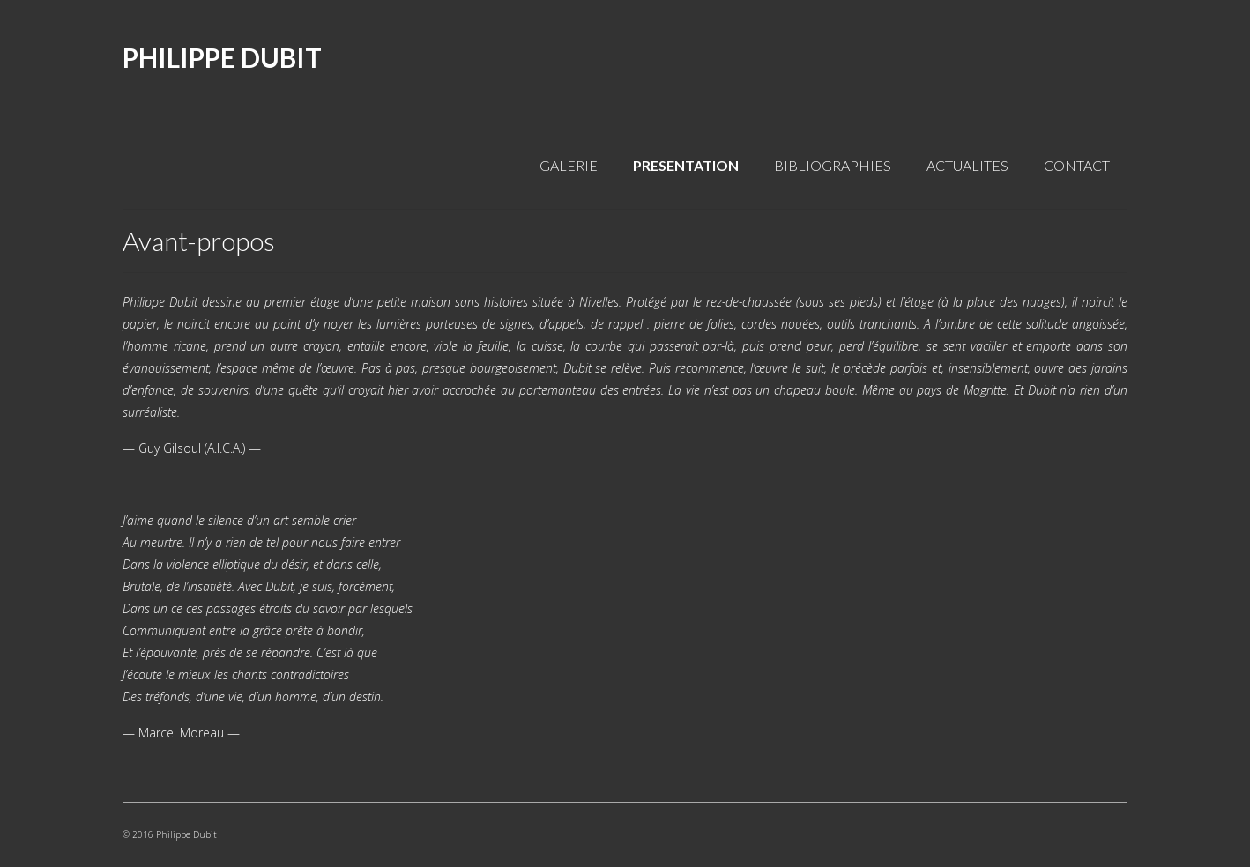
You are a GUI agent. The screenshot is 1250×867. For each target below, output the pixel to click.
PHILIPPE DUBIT (222, 57)
